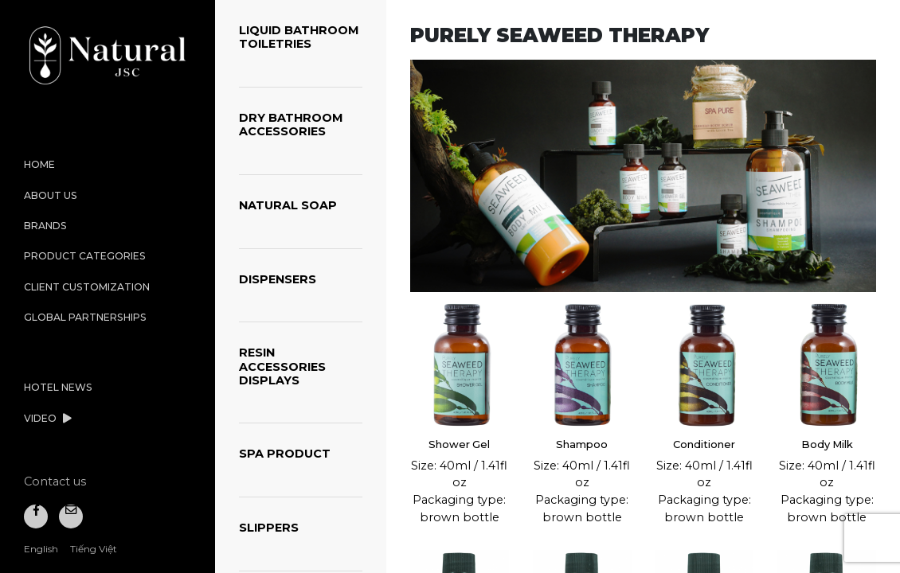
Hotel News (58, 387)
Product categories (85, 256)
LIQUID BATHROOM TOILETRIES (299, 37)
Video (48, 418)
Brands (45, 226)
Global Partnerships (85, 317)
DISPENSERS (277, 279)
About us (50, 195)
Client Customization (87, 287)
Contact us (55, 481)
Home (39, 164)
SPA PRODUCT (285, 453)
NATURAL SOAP (288, 205)
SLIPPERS (269, 527)
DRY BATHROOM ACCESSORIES (291, 124)
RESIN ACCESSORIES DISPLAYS (282, 366)
